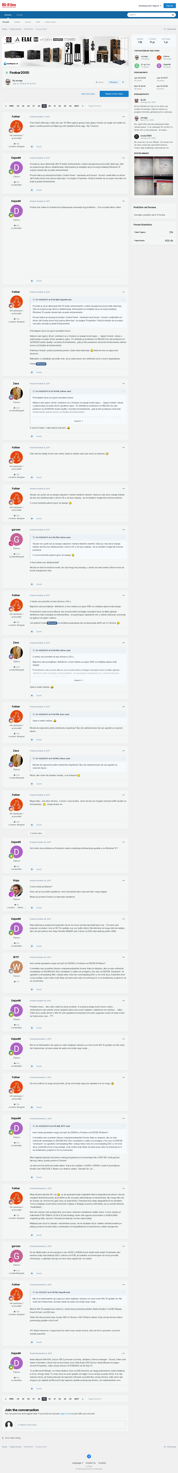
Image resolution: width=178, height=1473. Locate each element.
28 (39, 106)
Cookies (102, 1463)
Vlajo (16, 880)
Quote (39, 146)
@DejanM (41, 364)
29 (44, 106)
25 (23, 106)
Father (16, 116)
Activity (19, 15)
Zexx (16, 383)
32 (60, 106)
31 (54, 106)
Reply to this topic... (28, 1425)
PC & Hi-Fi (31, 83)
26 (28, 106)
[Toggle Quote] (34, 299)
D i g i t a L (145, 64)
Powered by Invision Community (89, 1469)
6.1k (16, 182)
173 (16, 981)
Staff (38, 22)
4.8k (17, 408)
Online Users (50, 22)
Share (99, 82)
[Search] (141, 15)
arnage (19, 80)
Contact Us (91, 1463)
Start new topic (88, 94)
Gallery (17, 22)
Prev (11, 106)
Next (76, 106)
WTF (16, 957)
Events (28, 22)
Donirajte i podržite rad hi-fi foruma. (149, 215)
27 (34, 106)
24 (18, 106)
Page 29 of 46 (95, 106)
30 (49, 106)
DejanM (16, 157)
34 (70, 106)
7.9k (16, 144)
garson (16, 529)
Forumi (6, 22)
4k (16, 905)
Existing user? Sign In (150, 6)
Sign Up (169, 5)
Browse (8, 16)
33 (65, 106)
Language (77, 1463)
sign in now (65, 1413)
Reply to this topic (114, 94)
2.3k (17, 554)
